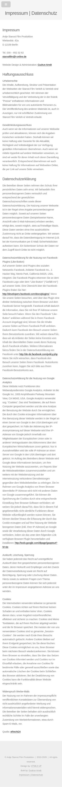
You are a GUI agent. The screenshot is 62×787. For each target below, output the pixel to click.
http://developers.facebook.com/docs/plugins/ (25, 294)
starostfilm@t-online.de (14, 56)
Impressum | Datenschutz (31, 775)
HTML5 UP (36, 766)
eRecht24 (15, 731)
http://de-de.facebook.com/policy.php (38, 354)
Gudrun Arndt (45, 64)
